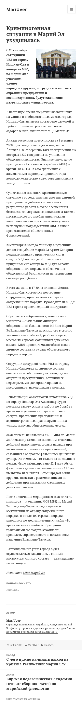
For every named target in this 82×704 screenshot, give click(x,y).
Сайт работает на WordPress (23, 699)
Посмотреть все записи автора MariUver (30, 631)
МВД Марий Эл (34, 573)
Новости (49, 645)
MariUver (16, 9)
